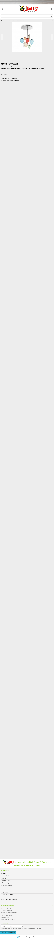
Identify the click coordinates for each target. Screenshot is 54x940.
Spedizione (4, 873)
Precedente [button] (2, 37)
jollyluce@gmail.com (10, 919)
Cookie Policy (5, 883)
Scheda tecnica (5, 78)
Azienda (4, 878)
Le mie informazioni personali (9, 899)
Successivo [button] (52, 37)
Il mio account (5, 889)
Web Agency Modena (31, 937)
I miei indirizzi (5, 897)
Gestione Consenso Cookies (8, 932)
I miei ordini (5, 892)
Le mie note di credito (7, 894)
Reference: (3, 66)
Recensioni (14, 78)
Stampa (5, 74)
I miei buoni (5, 901)
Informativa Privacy (7, 876)
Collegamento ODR (7, 885)
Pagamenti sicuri (6, 880)
